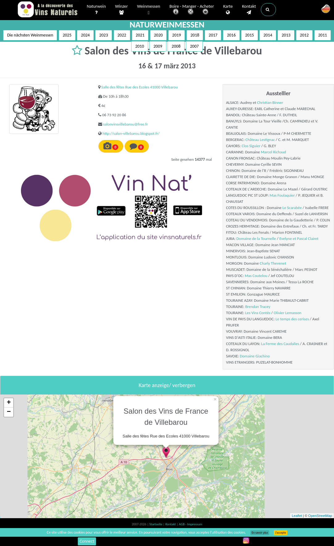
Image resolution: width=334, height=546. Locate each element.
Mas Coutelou (256, 275)
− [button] (9, 412)
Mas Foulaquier (282, 195)
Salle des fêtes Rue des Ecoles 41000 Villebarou (139, 87)
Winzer (121, 9)
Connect (87, 541)
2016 (231, 35)
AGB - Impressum (190, 524)
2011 (322, 35)
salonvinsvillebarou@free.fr (125, 124)
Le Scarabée (292, 207)
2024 (85, 35)
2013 (286, 35)
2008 (176, 46)
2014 (267, 35)
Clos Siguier (251, 145)
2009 (157, 46)
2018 (194, 35)
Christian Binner (270, 102)
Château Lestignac (260, 139)
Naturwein (96, 9)
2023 (103, 35)
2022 (122, 35)
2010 (139, 46)
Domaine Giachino (255, 356)
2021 (140, 35)
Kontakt (249, 9)
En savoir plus (260, 533)
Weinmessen (148, 9)
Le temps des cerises (292, 319)
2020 (158, 35)
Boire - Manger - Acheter (191, 10)
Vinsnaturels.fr (48, 10)
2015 (249, 35)
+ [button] (9, 402)
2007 (194, 46)
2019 (176, 35)
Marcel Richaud (273, 152)
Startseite (156, 524)
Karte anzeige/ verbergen (167, 385)
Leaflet (297, 516)
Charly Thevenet (273, 263)
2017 (213, 35)
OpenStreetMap (320, 516)
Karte (228, 9)
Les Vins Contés (257, 312)
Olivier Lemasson (288, 312)
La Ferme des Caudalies (280, 343)
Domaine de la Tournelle (256, 238)
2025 (67, 35)
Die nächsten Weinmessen (30, 35)
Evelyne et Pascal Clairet (299, 238)
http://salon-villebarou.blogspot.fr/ (131, 133)
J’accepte (280, 533)
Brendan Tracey (257, 306)
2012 (304, 35)
